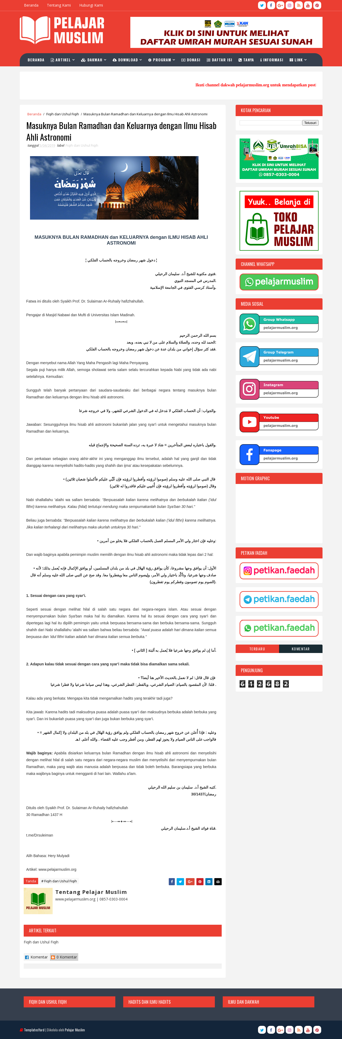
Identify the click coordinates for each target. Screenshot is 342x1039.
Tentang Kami (59, 5)
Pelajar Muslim (75, 1029)
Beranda (31, 5)
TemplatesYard (34, 1029)
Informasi (271, 59)
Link (296, 59)
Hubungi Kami (91, 5)
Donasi (190, 59)
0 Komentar (64, 956)
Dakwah (91, 59)
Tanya (246, 59)
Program (159, 59)
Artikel (61, 59)
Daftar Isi (219, 59)
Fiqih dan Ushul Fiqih (62, 114)
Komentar (36, 956)
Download (125, 59)
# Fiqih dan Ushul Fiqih (59, 881)
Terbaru (257, 648)
